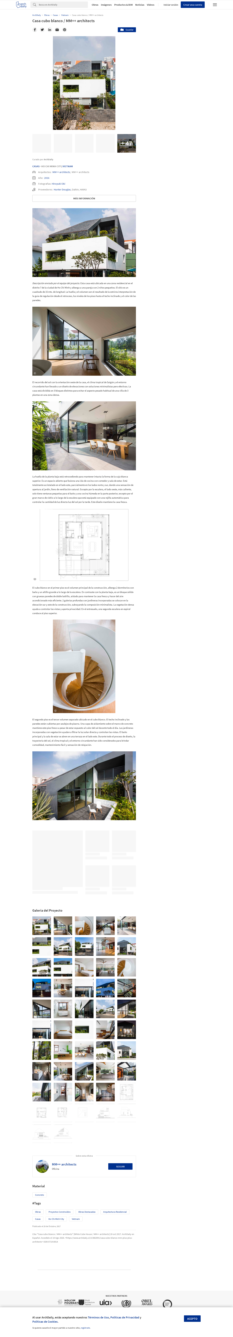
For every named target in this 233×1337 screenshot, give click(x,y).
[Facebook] (34, 29)
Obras (95, 4)
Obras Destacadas (86, 1211)
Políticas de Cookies (45, 1321)
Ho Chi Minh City (56, 1218)
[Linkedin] (49, 29)
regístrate (85, 1327)
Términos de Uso (98, 1317)
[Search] (63, 4)
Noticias (139, 4)
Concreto (39, 1194)
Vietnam (67, 166)
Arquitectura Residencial (115, 1211)
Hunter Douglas (62, 189)
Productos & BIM (123, 4)
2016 (46, 177)
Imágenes (106, 4)
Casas (36, 166)
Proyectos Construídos (60, 1211)
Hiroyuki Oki (58, 183)
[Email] (57, 29)
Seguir (120, 1166)
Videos (150, 4)
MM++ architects (61, 172)
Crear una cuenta (192, 4)
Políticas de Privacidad (124, 1317)
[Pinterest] (64, 29)
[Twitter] (42, 29)
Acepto (192, 1319)
